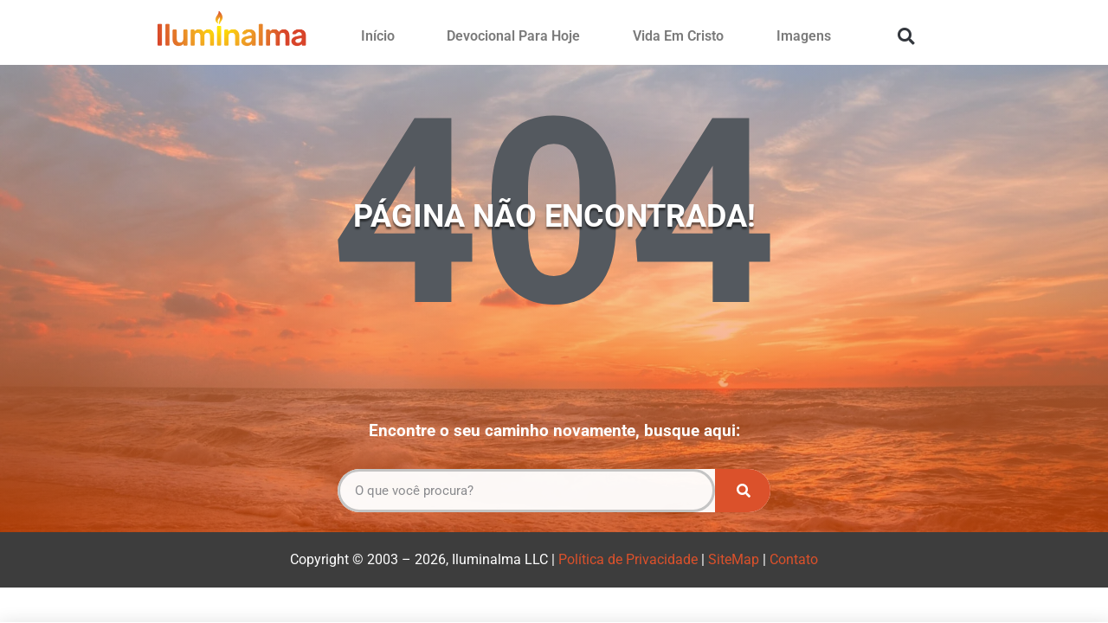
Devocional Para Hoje (513, 36)
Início (378, 36)
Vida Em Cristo (678, 36)
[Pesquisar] (742, 490)
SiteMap (733, 559)
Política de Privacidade (628, 559)
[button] (906, 36)
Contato (794, 559)
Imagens (803, 36)
